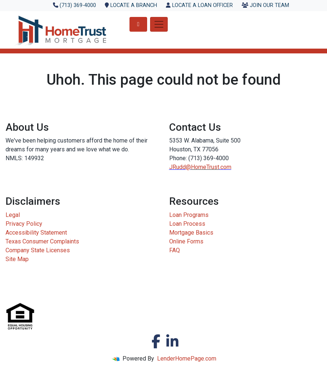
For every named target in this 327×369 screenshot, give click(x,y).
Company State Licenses (38, 250)
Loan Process (187, 223)
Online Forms (186, 241)
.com (225, 167)
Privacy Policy (24, 223)
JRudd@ (180, 167)
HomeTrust (205, 167)
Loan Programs (189, 214)
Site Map (17, 259)
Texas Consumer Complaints (42, 241)
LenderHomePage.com (186, 358)
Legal (13, 214)
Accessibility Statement (36, 232)
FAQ (174, 250)
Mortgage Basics (191, 232)
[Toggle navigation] (159, 24)
